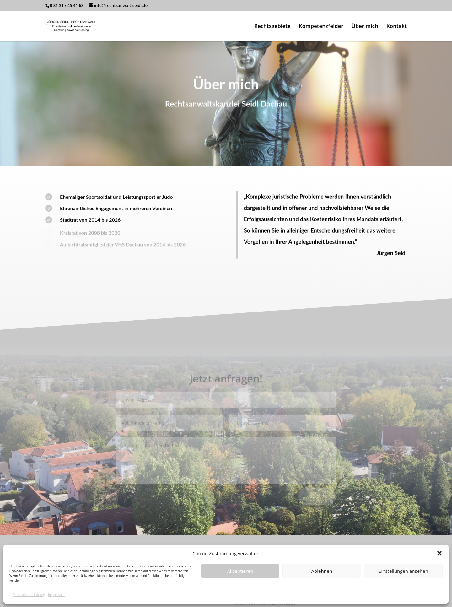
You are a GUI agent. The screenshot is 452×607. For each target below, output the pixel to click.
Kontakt (396, 27)
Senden (317, 499)
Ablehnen (321, 571)
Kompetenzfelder (321, 27)
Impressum (56, 595)
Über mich (365, 27)
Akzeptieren (240, 571)
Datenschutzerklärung (29, 595)
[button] (439, 553)
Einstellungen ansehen (403, 571)
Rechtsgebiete (272, 27)
